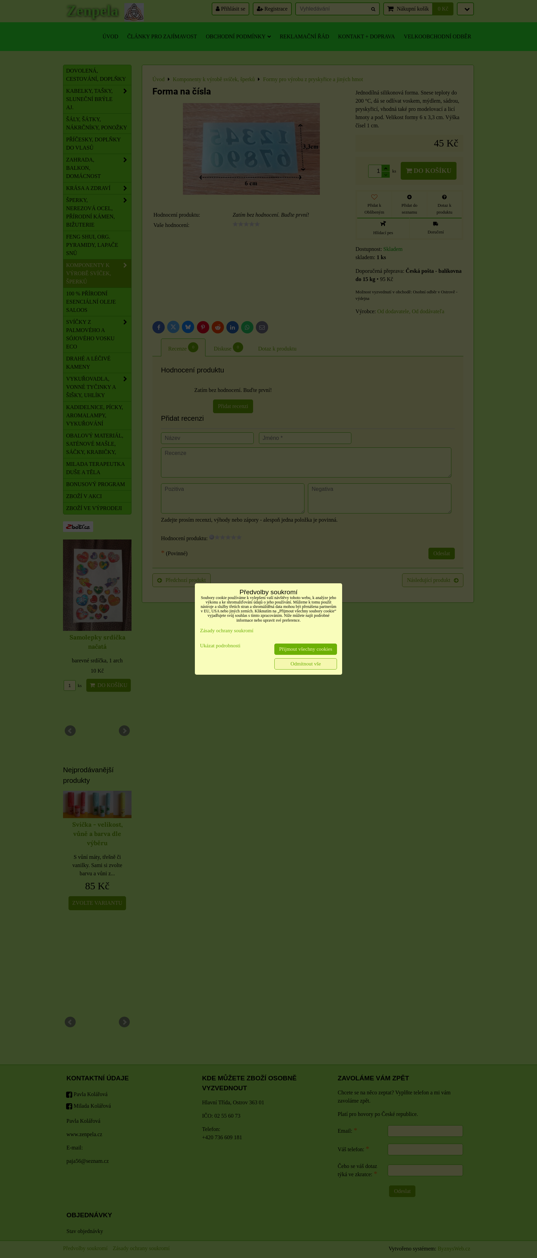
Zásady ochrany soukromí (226, 630)
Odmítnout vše (305, 663)
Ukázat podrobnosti (220, 645)
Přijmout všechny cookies (305, 649)
